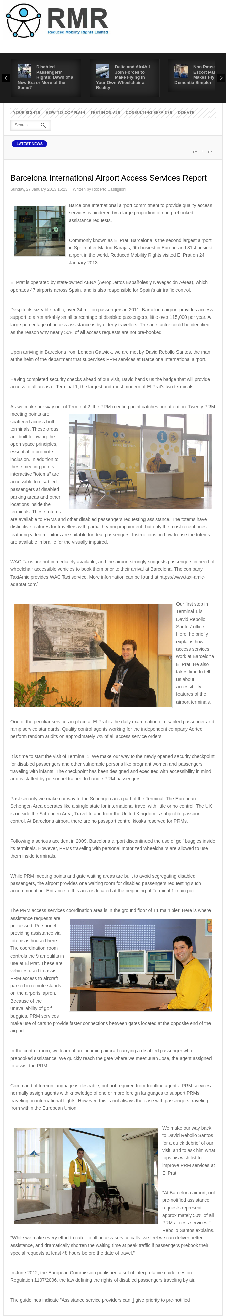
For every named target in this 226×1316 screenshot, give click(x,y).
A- (210, 151)
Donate (186, 113)
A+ (195, 151)
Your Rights (26, 113)
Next (221, 78)
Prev (6, 78)
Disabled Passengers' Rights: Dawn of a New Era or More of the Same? (45, 77)
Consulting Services (149, 113)
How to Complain (65, 113)
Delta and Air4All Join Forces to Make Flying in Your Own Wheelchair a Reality (123, 77)
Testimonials (105, 113)
